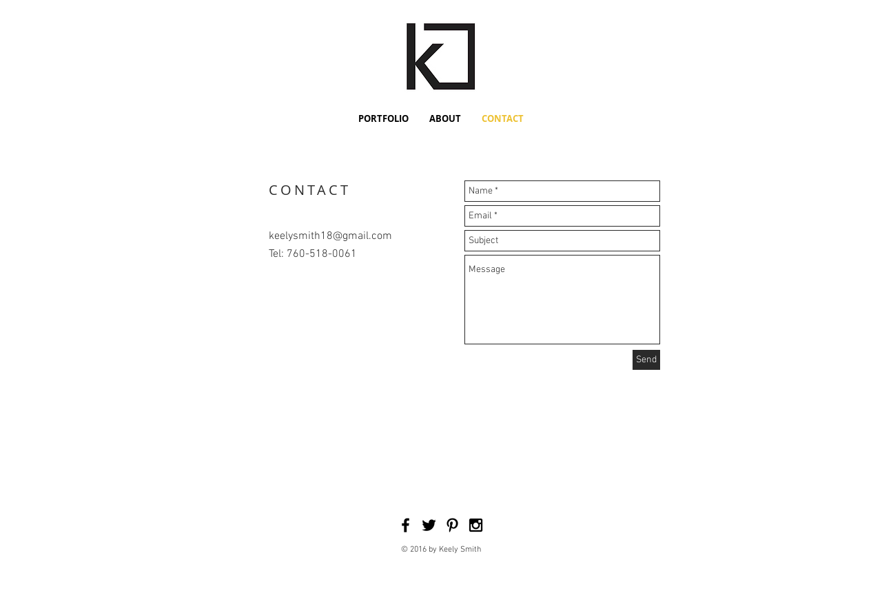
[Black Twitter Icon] (429, 525)
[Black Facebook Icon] (405, 525)
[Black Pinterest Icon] (452, 525)
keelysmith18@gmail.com (330, 236)
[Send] (646, 360)
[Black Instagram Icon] (475, 525)
